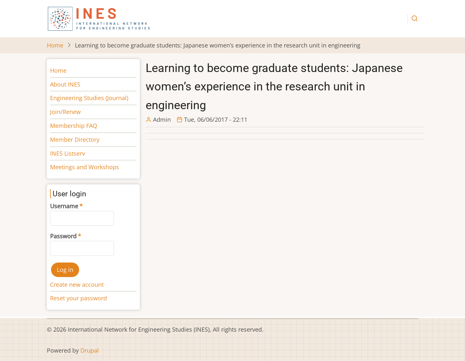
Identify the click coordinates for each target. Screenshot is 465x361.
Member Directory (74, 139)
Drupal (89, 350)
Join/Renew (65, 112)
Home (55, 45)
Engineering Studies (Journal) (89, 98)
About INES (65, 84)
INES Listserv (67, 153)
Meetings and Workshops (84, 167)
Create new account (77, 284)
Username (64, 206)
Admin (162, 119)
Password (63, 236)
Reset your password (78, 298)
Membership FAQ (73, 125)
